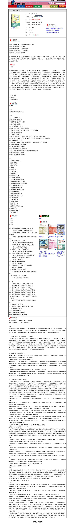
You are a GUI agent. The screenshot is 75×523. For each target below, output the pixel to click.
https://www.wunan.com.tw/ (52, 32)
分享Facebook (15, 28)
